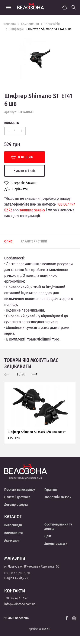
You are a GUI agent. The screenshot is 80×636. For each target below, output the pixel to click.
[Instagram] (74, 618)
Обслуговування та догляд (58, 526)
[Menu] (8, 7)
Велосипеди (13, 525)
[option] (40, 58)
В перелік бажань (20, 183)
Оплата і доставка (17, 497)
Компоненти (30, 24)
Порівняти (16, 189)
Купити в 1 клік (25, 171)
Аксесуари (12, 540)
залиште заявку (32, 210)
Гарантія (50, 490)
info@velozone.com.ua (19, 604)
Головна (10, 24)
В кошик (22, 157)
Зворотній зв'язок (57, 497)
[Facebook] (66, 618)
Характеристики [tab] (34, 241)
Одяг (47, 536)
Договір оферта (16, 505)
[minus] (8, 131)
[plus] (22, 131)
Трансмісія (52, 24)
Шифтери (16, 29)
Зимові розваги (55, 544)
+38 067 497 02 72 (16, 598)
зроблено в (40, 629)
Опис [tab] (8, 241)
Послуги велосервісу (19, 490)
